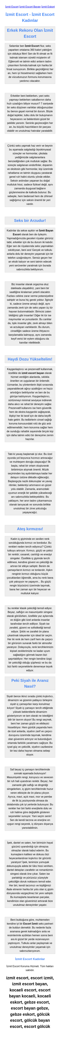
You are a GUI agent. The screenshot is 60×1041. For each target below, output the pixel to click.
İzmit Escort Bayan (30, 6)
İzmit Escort (12, 6)
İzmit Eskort (48, 6)
